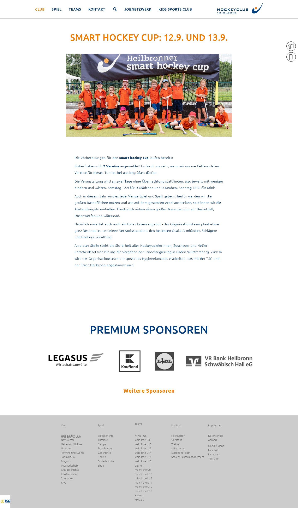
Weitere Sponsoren (148, 390)
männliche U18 (143, 491)
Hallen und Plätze (71, 444)
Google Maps (216, 446)
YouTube (213, 458)
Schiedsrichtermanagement (187, 457)
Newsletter (67, 440)
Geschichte (104, 453)
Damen (139, 465)
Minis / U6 (141, 436)
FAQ (63, 482)
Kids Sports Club (175, 9)
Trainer (175, 444)
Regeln (102, 457)
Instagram (214, 454)
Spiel (56, 9)
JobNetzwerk (137, 9)
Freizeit (139, 499)
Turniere (103, 440)
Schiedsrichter (106, 461)
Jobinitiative (68, 457)
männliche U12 (143, 478)
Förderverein (69, 474)
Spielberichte (106, 436)
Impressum (214, 425)
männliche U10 (143, 474)
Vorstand (177, 440)
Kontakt (96, 9)
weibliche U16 (143, 457)
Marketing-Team (180, 453)
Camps (102, 444)
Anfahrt (212, 440)
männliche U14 (143, 482)
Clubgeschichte (70, 470)
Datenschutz (215, 436)
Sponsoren (67, 478)
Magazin (66, 461)
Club (39, 9)
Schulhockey (105, 448)
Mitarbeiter (178, 448)
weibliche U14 (143, 453)
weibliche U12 (143, 448)
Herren (139, 495)
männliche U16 (143, 487)
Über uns (66, 448)
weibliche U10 (143, 444)
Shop (101, 465)
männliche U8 (143, 470)
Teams (75, 9)
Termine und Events (72, 453)
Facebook (214, 450)
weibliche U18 (143, 461)
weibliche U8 (142, 440)
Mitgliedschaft (69, 465)
